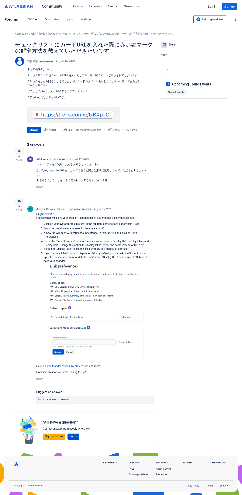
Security (224, 485)
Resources (161, 474)
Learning (95, 6)
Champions (131, 6)
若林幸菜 (32, 61)
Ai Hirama (42, 160)
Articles (86, 19)
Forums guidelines (138, 474)
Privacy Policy (191, 485)
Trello (42, 33)
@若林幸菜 (46, 215)
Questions (54, 33)
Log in (212, 6)
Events (112, 6)
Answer (33, 129)
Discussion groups (59, 19)
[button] (73, 115)
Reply (39, 187)
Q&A (32, 19)
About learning (163, 468)
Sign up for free (54, 438)
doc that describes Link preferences (67, 367)
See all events (176, 92)
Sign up (229, 6)
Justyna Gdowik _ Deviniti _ (52, 210)
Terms (209, 485)
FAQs (131, 468)
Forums (77, 6)
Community (52, 6)
